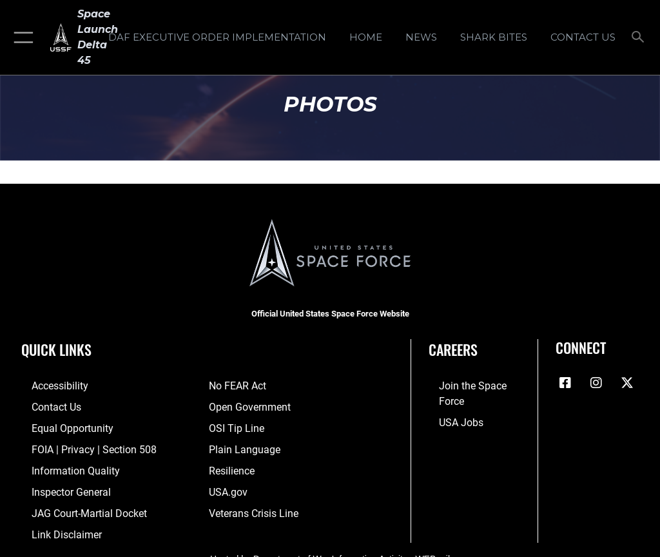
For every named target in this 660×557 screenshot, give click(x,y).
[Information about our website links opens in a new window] (51, 523)
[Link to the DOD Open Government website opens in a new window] (245, 405)
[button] (21, 37)
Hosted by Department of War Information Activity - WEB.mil (330, 547)
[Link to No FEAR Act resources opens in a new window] (234, 385)
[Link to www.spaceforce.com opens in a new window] (470, 385)
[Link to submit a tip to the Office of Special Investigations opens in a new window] (232, 424)
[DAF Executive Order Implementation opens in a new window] (217, 37)
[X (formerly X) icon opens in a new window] (627, 383)
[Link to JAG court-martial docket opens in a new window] (72, 503)
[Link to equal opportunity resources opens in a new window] (57, 424)
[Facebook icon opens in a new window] (565, 383)
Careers (453, 349)
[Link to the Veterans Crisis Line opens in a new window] (248, 503)
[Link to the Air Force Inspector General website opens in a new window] (56, 483)
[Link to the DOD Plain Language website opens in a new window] (240, 444)
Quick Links (56, 349)
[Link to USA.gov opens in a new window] (226, 483)
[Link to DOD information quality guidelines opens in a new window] (60, 464)
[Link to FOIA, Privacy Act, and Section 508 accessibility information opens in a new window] (75, 444)
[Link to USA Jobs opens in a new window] (448, 405)
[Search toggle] (640, 37)
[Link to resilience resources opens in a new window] (228, 464)
